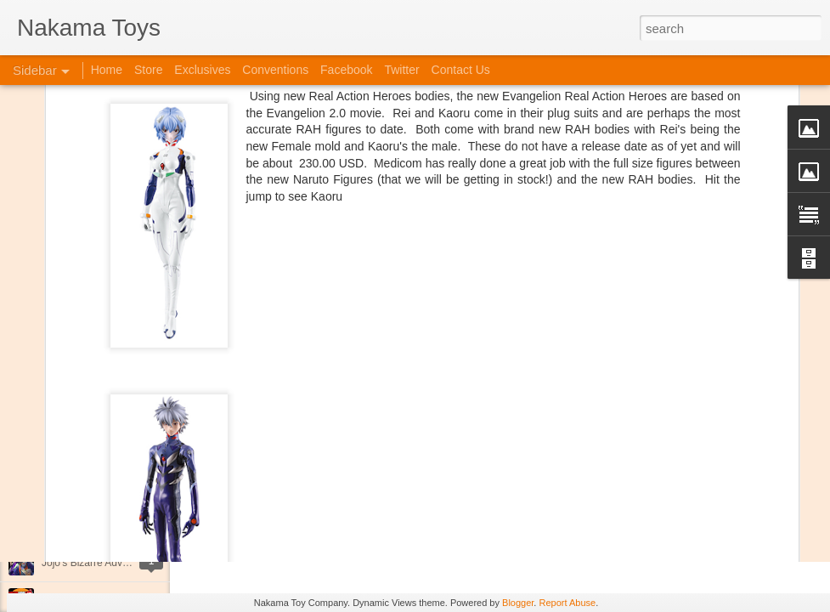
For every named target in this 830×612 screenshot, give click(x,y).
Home (106, 69)
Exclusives (202, 69)
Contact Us (461, 69)
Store (148, 69)
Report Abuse (567, 603)
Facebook (346, 69)
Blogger (518, 603)
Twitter (401, 69)
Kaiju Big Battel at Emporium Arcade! (125, 524)
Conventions (275, 69)
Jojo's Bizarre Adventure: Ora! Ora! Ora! (132, 563)
